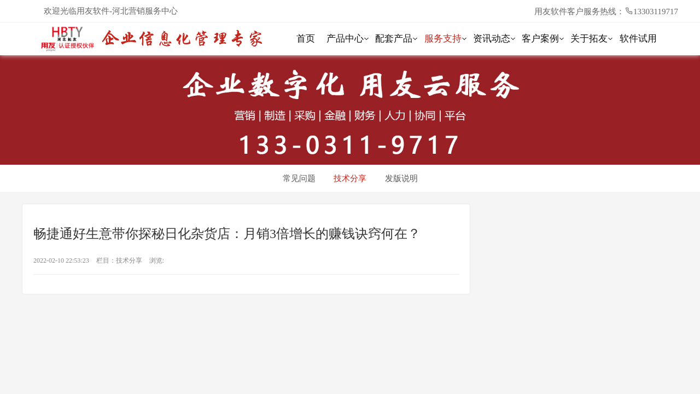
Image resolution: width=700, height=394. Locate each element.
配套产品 (393, 38)
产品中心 (345, 38)
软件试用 (638, 38)
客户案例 (540, 38)
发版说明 (401, 178)
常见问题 (299, 178)
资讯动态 (491, 38)
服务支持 (443, 38)
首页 (305, 38)
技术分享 (350, 178)
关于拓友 (589, 38)
